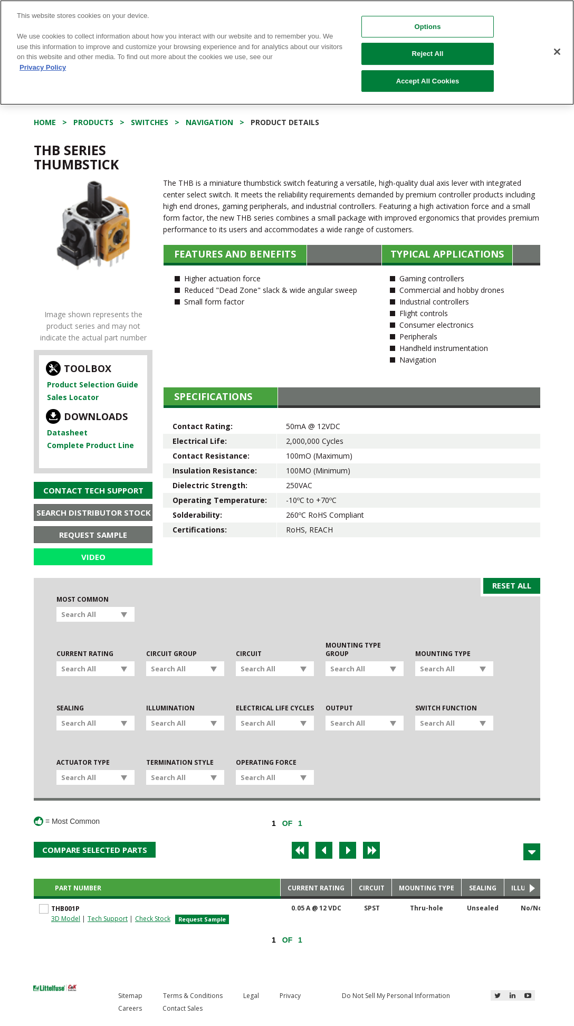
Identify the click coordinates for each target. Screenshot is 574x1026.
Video (93, 557)
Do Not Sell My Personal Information (396, 995)
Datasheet (67, 433)
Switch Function (446, 708)
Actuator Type (83, 762)
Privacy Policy (43, 67)
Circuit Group (171, 654)
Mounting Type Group (353, 649)
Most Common (82, 599)
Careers (130, 1008)
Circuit (249, 654)
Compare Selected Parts (94, 849)
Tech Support (108, 918)
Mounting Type (443, 654)
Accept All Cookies (428, 81)
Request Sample (93, 534)
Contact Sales (182, 1008)
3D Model (65, 918)
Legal (251, 995)
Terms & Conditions (193, 995)
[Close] (557, 51)
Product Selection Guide (92, 384)
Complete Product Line (90, 445)
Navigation (209, 122)
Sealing (70, 708)
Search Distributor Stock (93, 512)
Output (339, 708)
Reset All (511, 585)
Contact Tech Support (93, 490)
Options (428, 27)
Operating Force (266, 762)
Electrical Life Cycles (275, 708)
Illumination (170, 708)
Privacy (290, 995)
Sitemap (130, 995)
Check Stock (152, 918)
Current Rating (84, 654)
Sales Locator (73, 397)
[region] (287, 52)
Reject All (428, 54)
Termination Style (180, 762)
